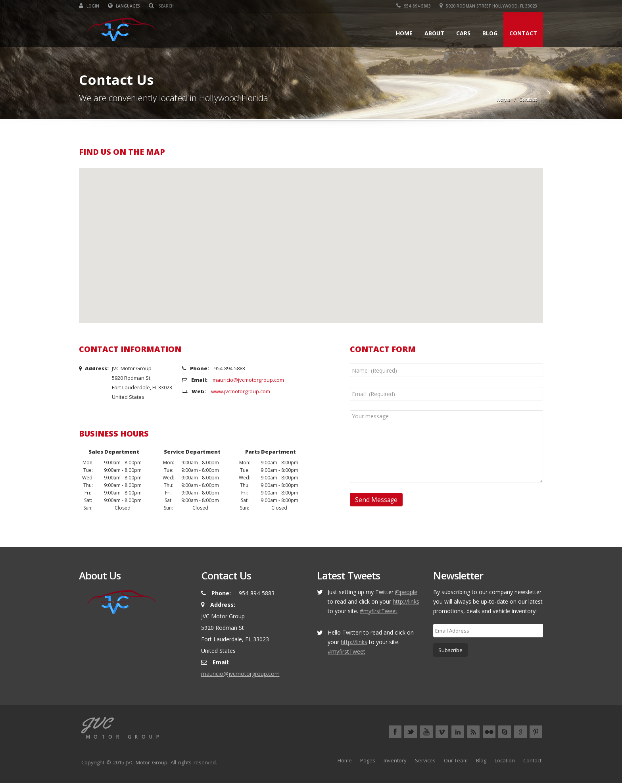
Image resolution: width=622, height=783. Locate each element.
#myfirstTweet (378, 611)
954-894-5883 (413, 6)
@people (406, 592)
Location (505, 760)
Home (404, 33)
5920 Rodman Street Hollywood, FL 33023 (488, 6)
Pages (367, 760)
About (434, 33)
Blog (489, 33)
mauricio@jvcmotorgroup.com (248, 379)
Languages (124, 6)
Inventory (395, 760)
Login (89, 6)
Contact (523, 33)
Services (425, 760)
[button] (311, 238)
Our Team (456, 760)
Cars (463, 33)
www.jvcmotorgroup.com (240, 391)
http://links (406, 601)
